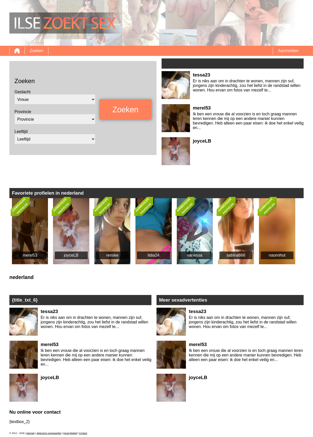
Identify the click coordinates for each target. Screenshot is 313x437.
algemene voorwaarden (49, 433)
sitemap (30, 433)
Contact (83, 433)
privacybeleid (70, 433)
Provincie (22, 112)
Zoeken (36, 51)
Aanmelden (288, 51)
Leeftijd (21, 131)
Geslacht (22, 92)
